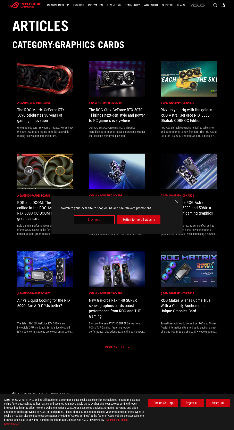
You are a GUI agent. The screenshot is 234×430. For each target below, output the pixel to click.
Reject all (192, 403)
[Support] (167, 5)
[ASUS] (197, 5)
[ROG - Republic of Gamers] (24, 5)
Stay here (94, 220)
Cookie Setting (163, 403)
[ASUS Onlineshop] (58, 5)
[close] (176, 201)
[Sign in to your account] (223, 5)
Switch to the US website (139, 220)
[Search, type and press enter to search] (215, 5)
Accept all (218, 403)
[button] (78, 5)
